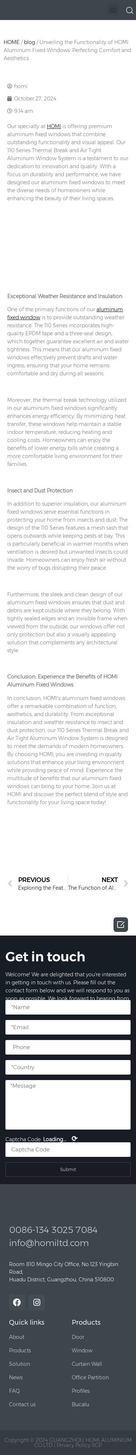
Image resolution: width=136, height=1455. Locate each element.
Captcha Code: (41, 1138)
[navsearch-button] (129, 9)
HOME (12, 42)
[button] (113, 10)
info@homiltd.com (49, 1243)
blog (29, 42)
